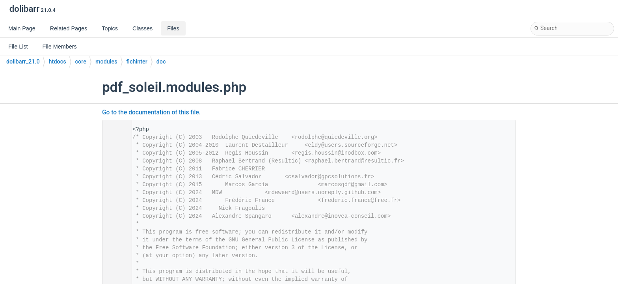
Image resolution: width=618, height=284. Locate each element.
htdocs (57, 61)
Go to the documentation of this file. (151, 112)
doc (161, 61)
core (80, 61)
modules (106, 61)
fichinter (137, 61)
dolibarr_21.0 (23, 61)
